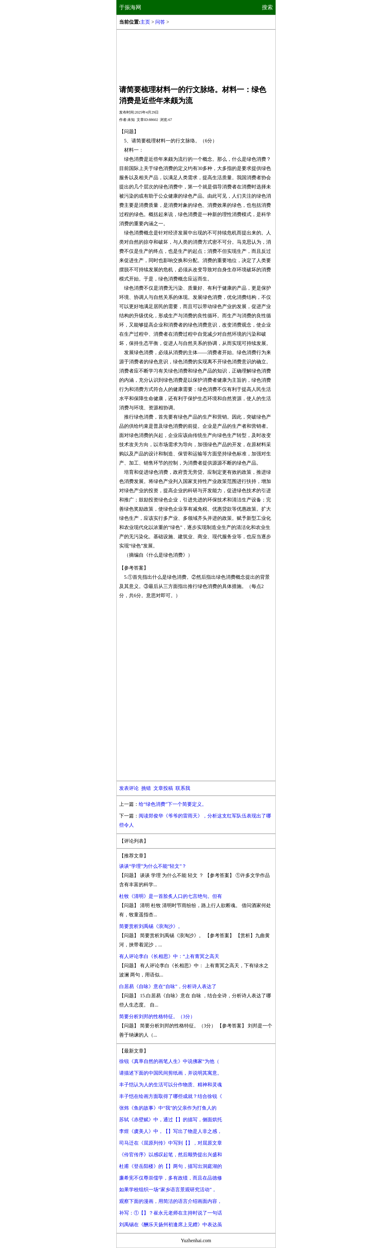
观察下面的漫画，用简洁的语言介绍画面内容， (170, 1201)
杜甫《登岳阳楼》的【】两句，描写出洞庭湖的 (170, 1166)
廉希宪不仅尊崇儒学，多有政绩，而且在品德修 (170, 1177)
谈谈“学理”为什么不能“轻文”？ (153, 866)
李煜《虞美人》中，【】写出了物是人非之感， (170, 1131)
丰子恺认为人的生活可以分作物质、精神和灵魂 (170, 1084)
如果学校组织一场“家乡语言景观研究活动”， (168, 1189)
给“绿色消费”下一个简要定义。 (173, 804)
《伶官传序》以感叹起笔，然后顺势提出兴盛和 (170, 1154)
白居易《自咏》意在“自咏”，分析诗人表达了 (168, 986)
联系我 (182, 788)
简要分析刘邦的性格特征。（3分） (157, 1016)
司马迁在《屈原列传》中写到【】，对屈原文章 (170, 1143)
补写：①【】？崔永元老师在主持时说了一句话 (170, 1212)
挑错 (146, 788)
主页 (145, 22)
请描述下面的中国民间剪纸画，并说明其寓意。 (170, 1073)
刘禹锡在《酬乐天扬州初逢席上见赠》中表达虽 (170, 1224)
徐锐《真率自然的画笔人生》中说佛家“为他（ (169, 1061)
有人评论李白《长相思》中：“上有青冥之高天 (169, 956)
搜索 (267, 7)
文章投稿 (163, 788)
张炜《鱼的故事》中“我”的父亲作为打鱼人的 (168, 1108)
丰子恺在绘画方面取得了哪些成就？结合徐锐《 (170, 1096)
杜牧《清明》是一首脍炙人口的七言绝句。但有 (170, 896)
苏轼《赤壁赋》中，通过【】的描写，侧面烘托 (170, 1119)
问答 (160, 22)
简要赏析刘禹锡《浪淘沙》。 (151, 926)
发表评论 (129, 788)
